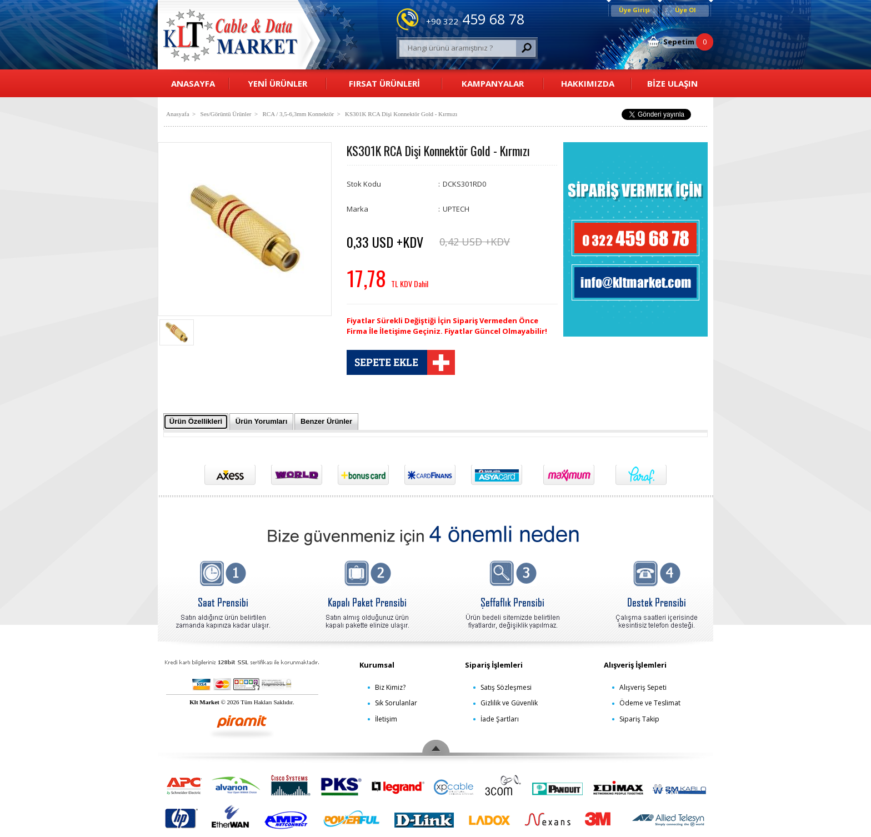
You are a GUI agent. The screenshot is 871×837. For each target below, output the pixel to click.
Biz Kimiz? (390, 687)
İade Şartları (499, 719)
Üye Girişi (634, 10)
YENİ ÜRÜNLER (277, 83)
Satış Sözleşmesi (506, 687)
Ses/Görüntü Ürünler (226, 114)
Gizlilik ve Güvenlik (509, 703)
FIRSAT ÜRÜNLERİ (384, 83)
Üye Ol (685, 10)
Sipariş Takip (639, 719)
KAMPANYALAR (493, 83)
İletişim (386, 719)
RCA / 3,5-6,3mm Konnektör (298, 114)
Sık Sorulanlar (396, 703)
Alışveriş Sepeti (643, 687)
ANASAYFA (193, 83)
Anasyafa (177, 114)
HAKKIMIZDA (587, 83)
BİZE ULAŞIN (672, 83)
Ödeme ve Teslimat (649, 703)
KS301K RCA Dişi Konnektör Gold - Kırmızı (401, 114)
